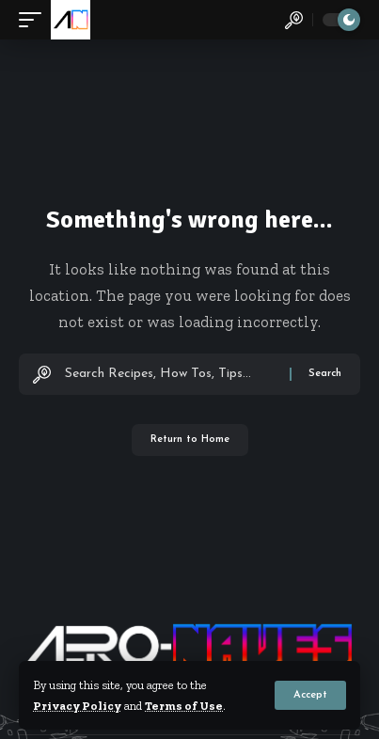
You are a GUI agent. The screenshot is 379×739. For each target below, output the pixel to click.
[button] (310, 695)
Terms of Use (184, 706)
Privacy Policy (77, 706)
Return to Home (189, 439)
